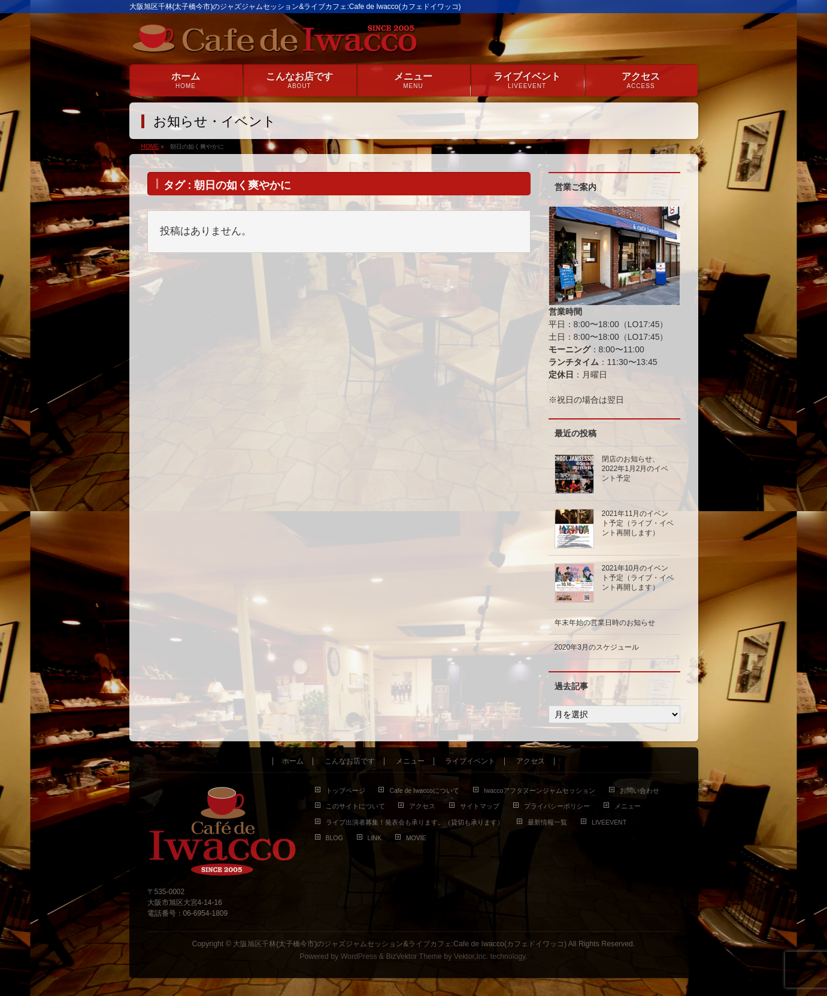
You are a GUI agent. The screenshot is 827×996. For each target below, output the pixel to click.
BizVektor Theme (414, 956)
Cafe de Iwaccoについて (424, 790)
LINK (374, 837)
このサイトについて (355, 806)
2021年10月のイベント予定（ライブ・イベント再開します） (638, 577)
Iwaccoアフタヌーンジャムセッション (540, 790)
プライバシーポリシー (557, 806)
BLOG (334, 837)
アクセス (530, 761)
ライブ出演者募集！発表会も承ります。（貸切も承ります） (415, 822)
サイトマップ (479, 806)
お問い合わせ (639, 790)
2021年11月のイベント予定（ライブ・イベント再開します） (638, 523)
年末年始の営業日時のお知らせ (605, 622)
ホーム (293, 761)
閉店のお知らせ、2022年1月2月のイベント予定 (635, 468)
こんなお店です (350, 761)
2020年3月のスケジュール (597, 647)
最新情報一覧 (547, 822)
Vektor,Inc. (471, 956)
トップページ (345, 790)
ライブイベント (470, 761)
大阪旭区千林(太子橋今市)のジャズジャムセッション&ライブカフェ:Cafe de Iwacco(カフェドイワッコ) (400, 944)
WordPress (359, 956)
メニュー (410, 761)
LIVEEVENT (609, 822)
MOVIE (416, 837)
